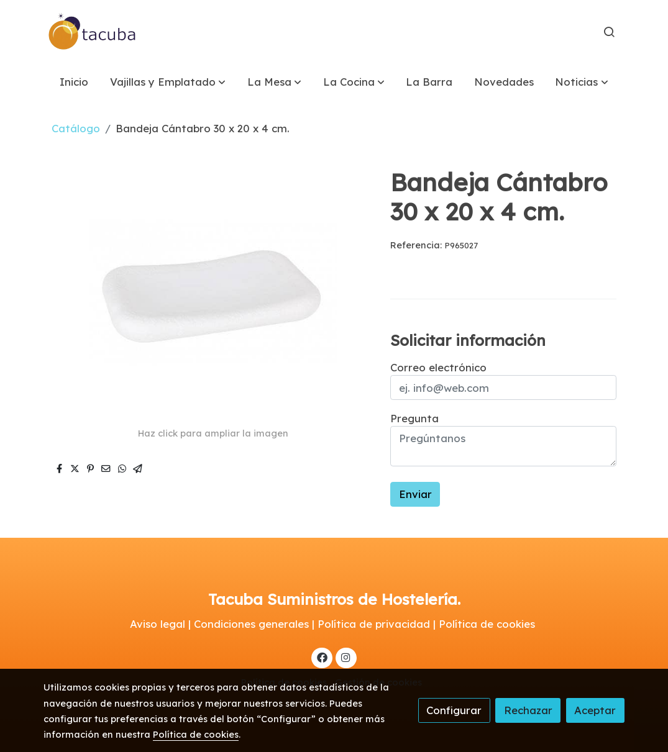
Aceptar (595, 710)
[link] (92, 31)
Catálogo (76, 128)
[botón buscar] (609, 31)
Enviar (415, 494)
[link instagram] (346, 656)
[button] (167, 81)
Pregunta (414, 418)
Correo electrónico (438, 367)
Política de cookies (196, 734)
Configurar (454, 710)
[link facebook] (321, 656)
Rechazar (528, 710)
